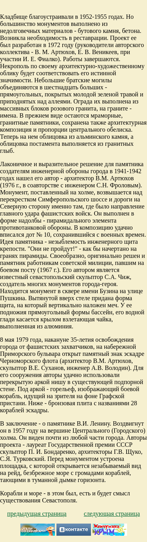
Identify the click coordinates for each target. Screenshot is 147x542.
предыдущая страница (36, 513)
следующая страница (112, 513)
